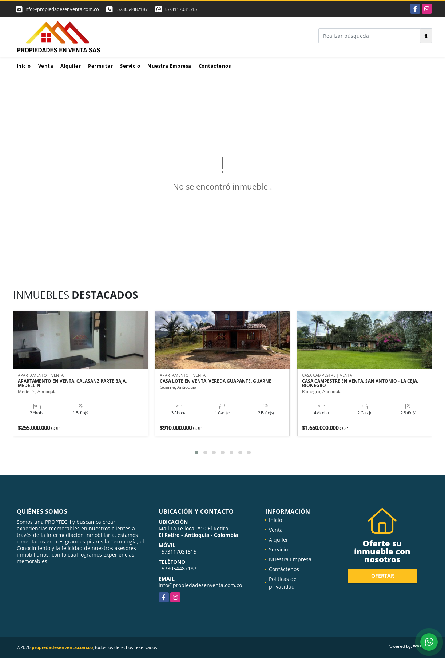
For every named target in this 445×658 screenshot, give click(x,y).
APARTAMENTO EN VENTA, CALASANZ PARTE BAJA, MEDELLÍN (72, 383)
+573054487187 (131, 9)
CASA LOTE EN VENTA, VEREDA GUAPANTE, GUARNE (215, 381)
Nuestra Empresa (169, 66)
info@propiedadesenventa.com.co (200, 585)
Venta (45, 66)
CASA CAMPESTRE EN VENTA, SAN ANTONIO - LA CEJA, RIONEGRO (360, 383)
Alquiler (70, 66)
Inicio (24, 66)
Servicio (130, 66)
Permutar (100, 66)
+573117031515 (180, 9)
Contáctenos (215, 66)
